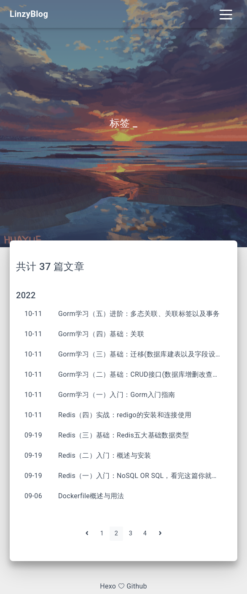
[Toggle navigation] (226, 14)
